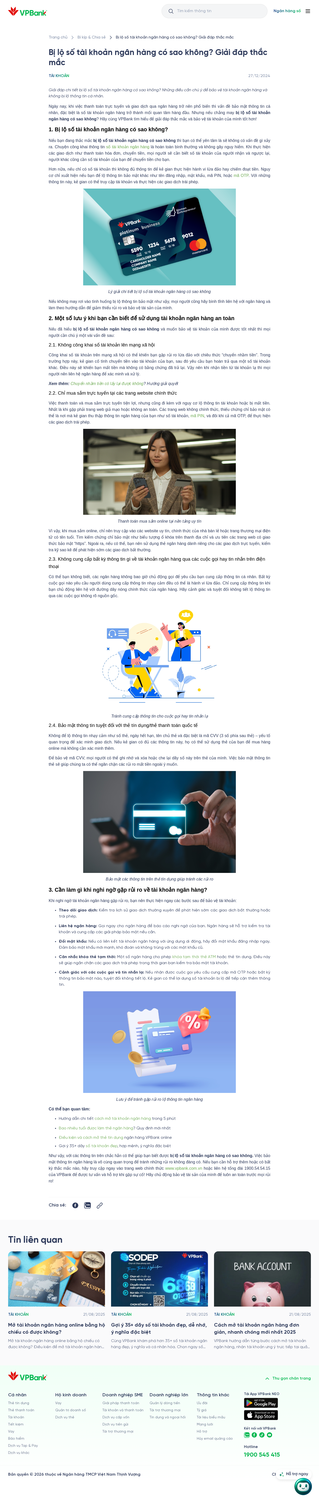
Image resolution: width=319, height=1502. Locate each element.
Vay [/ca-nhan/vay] (11, 1432)
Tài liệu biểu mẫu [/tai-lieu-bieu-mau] (211, 1417)
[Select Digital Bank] (287, 11)
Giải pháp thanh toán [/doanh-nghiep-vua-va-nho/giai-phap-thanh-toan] (120, 1403)
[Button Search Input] (171, 11)
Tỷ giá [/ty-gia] (201, 1410)
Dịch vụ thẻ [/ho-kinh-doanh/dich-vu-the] (64, 1417)
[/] (27, 11)
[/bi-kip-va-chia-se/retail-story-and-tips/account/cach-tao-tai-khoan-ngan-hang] (262, 1300)
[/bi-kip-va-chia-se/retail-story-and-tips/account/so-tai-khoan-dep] (159, 1300)
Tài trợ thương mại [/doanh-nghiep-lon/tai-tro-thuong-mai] (165, 1410)
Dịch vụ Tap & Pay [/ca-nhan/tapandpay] (23, 1446)
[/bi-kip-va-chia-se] (92, 37)
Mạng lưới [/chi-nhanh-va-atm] (205, 1424)
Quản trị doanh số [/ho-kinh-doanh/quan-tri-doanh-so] (70, 1410)
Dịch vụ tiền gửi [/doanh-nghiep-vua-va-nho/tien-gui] (115, 1424)
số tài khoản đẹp (101, 1146)
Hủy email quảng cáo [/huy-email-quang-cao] (215, 1439)
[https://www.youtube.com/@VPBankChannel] (269, 1435)
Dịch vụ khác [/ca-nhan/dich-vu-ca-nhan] (18, 1453)
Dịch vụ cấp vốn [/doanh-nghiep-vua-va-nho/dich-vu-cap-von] (115, 1417)
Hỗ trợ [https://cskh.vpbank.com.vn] (202, 1432)
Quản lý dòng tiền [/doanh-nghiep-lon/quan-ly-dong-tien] (165, 1403)
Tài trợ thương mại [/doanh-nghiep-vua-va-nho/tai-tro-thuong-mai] (117, 1432)
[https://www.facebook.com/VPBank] (254, 1435)
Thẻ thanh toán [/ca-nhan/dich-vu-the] (21, 1410)
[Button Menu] (308, 11)
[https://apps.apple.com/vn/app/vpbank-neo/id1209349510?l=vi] (261, 1415)
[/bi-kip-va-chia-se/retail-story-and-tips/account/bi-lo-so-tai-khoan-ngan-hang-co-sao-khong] (175, 37)
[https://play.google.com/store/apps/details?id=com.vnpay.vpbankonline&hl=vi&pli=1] (261, 1403)
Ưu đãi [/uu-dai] (202, 1403)
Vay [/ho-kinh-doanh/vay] (58, 1403)
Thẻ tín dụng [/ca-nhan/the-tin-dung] (18, 1403)
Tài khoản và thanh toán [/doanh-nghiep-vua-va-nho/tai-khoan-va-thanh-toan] (123, 1410)
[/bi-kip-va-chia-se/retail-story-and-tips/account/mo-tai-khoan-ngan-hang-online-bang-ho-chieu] (56, 1300)
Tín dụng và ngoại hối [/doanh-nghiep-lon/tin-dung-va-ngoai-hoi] (168, 1417)
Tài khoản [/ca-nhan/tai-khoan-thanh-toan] (16, 1417)
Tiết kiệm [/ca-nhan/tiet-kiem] (16, 1424)
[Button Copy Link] (100, 1205)
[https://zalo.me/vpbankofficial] (247, 1435)
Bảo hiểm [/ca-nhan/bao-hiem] (16, 1439)
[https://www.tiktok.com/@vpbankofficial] (262, 1435)
